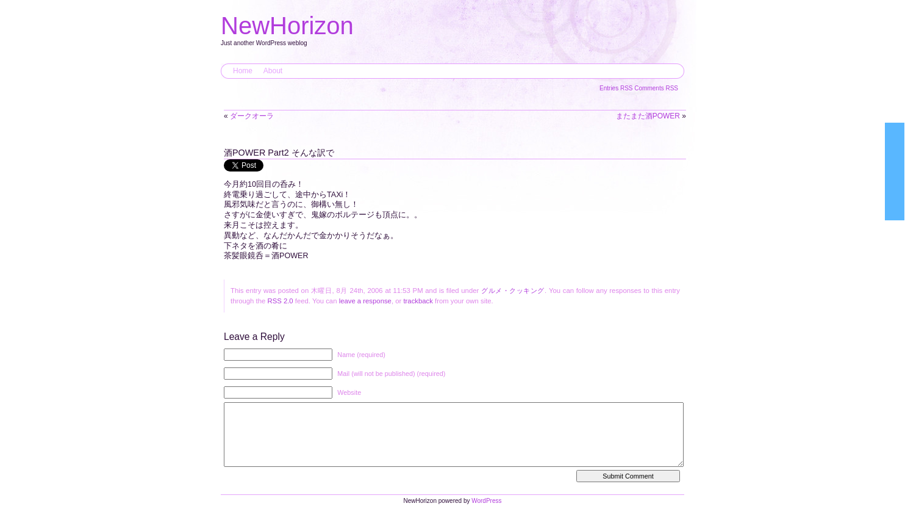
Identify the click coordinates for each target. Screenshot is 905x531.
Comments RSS (656, 88)
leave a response (365, 301)
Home (242, 71)
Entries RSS (616, 88)
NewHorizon (287, 25)
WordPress (486, 513)
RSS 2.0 (280, 301)
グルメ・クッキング (513, 290)
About (272, 71)
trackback (417, 301)
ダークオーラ (252, 116)
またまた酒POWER (648, 116)
